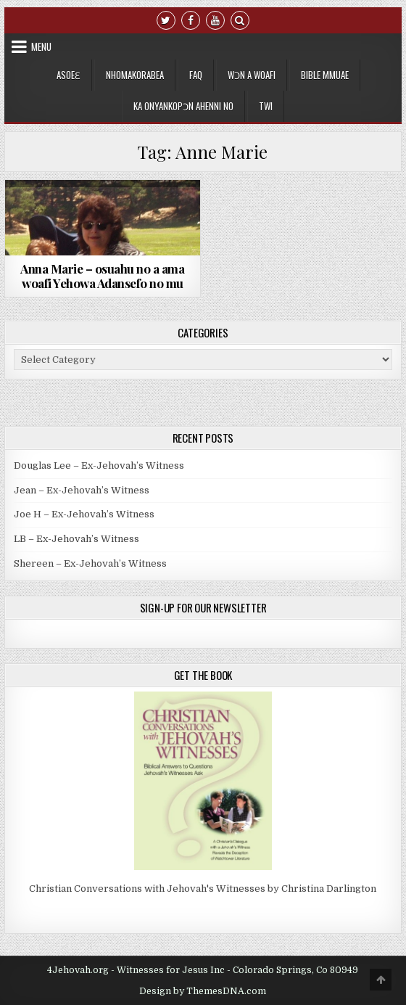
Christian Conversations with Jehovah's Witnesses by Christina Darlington (202, 888)
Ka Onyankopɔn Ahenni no (183, 106)
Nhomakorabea (135, 74)
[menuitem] (265, 106)
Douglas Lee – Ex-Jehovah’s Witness (99, 465)
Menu (41, 46)
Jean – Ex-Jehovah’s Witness (81, 490)
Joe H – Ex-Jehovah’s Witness (84, 514)
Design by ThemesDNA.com (202, 991)
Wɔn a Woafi (252, 74)
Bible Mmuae (325, 74)
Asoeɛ (68, 74)
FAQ (195, 74)
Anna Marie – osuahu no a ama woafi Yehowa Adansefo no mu (102, 276)
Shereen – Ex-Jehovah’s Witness (90, 563)
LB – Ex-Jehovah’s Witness (76, 538)
